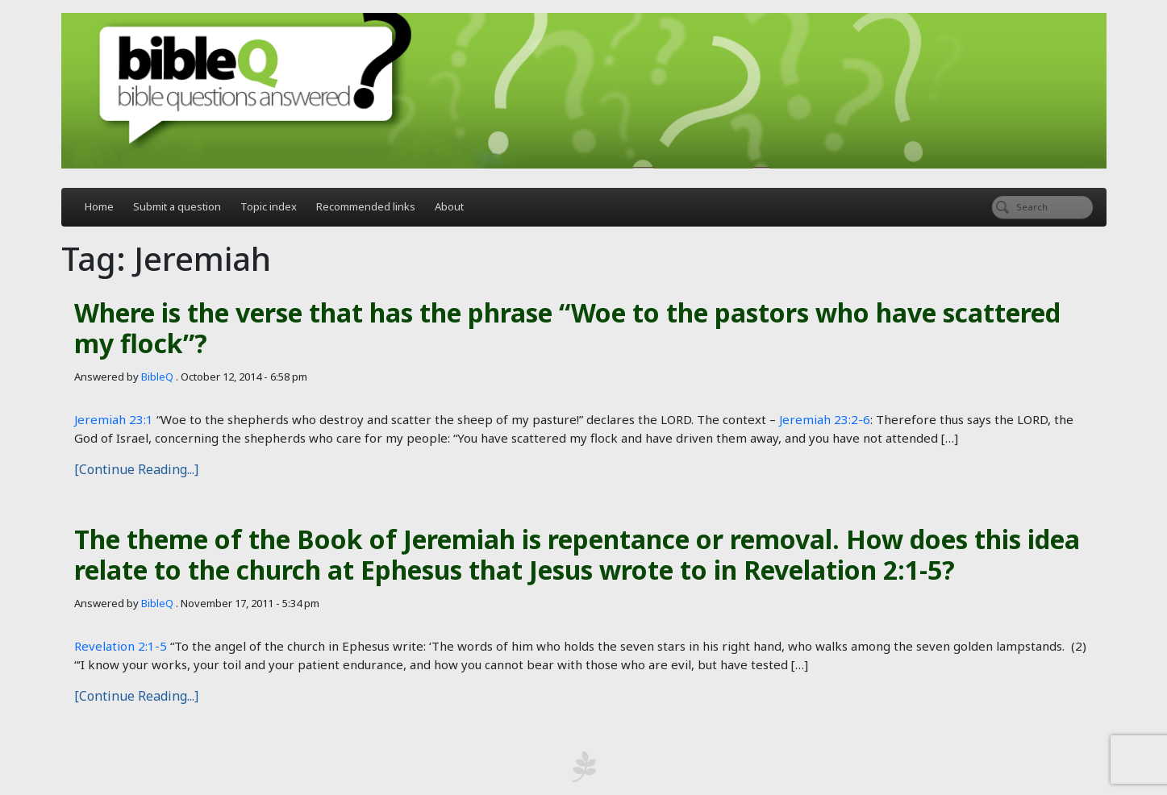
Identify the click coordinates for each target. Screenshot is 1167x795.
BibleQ (157, 376)
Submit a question (177, 206)
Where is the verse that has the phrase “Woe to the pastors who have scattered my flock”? (567, 327)
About (449, 206)
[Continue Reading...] (136, 469)
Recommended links (365, 206)
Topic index (268, 206)
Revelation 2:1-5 (120, 646)
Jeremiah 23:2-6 (824, 419)
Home (99, 206)
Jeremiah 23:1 (113, 419)
